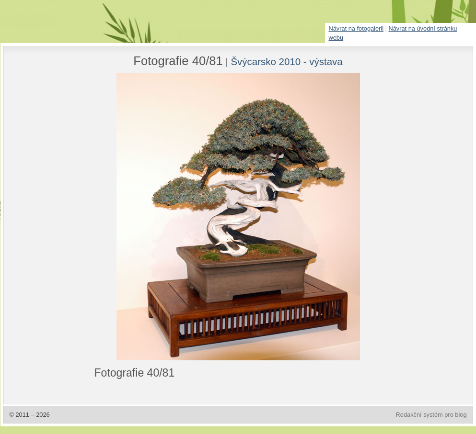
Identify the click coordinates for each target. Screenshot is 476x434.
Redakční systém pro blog (431, 414)
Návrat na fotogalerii (356, 28)
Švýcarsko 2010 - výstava (286, 61)
